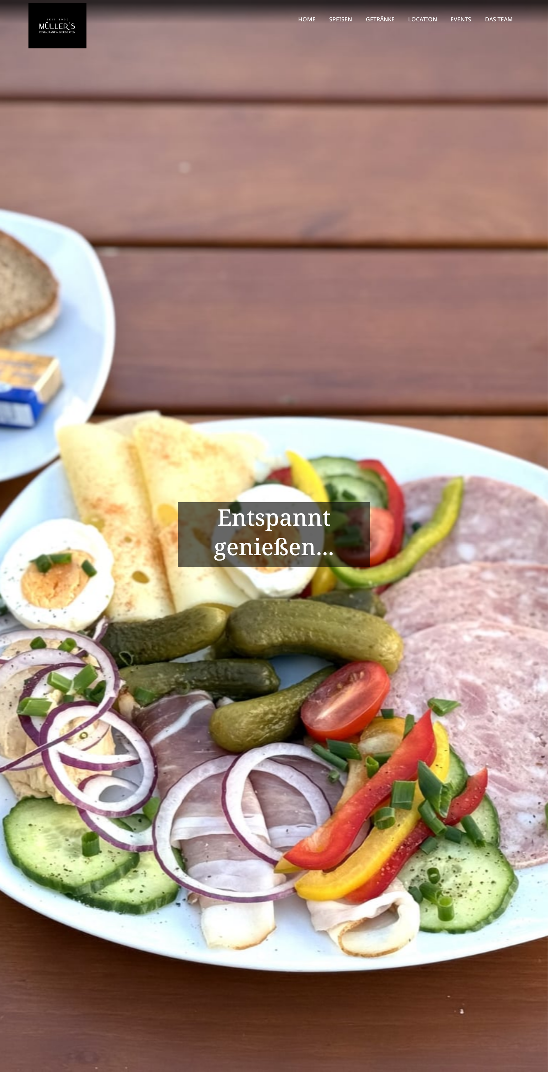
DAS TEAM (499, 19)
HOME (307, 19)
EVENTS (460, 19)
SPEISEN (340, 19)
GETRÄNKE (380, 19)
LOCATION (422, 19)
